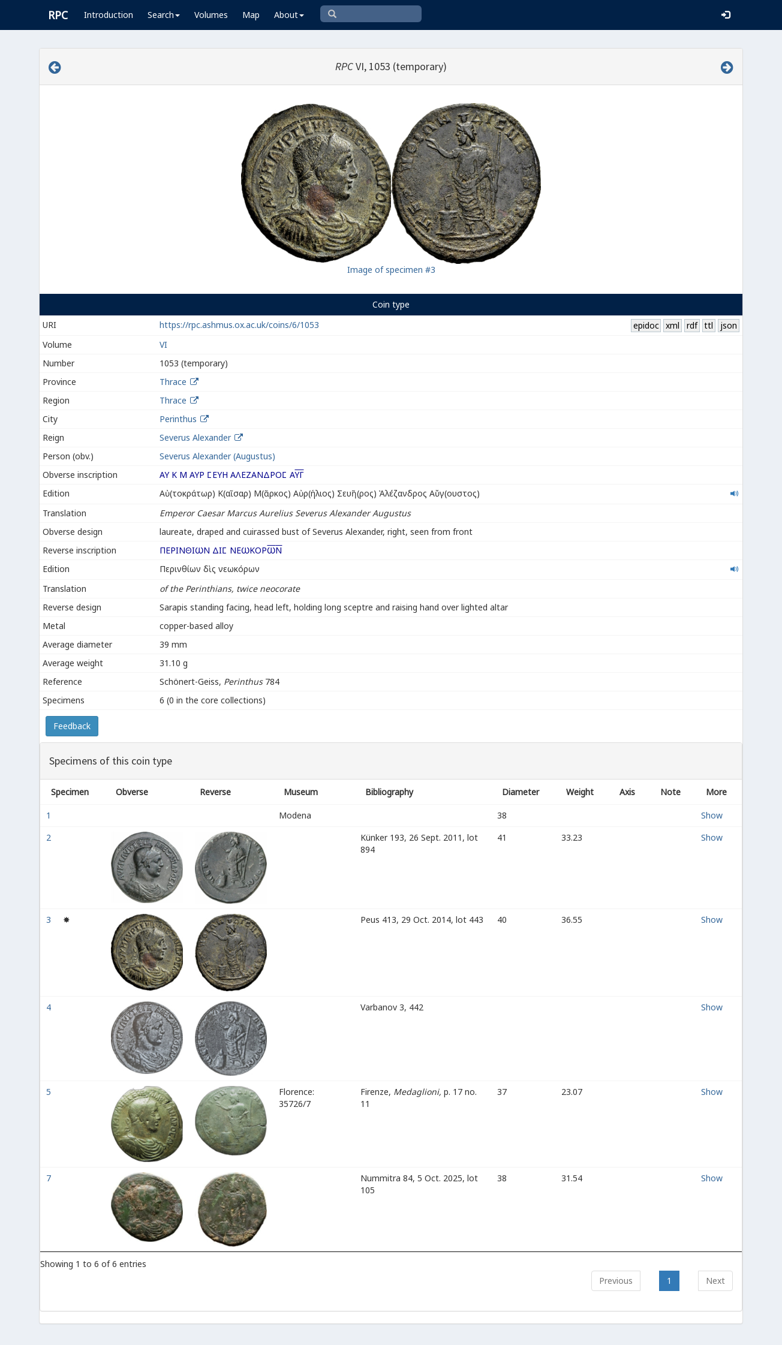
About (289, 14)
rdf (692, 325)
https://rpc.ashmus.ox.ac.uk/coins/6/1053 (239, 324)
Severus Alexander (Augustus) (217, 456)
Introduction (108, 14)
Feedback (72, 726)
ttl (708, 325)
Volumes (211, 14)
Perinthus (178, 419)
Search (164, 14)
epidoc (646, 325)
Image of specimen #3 (391, 269)
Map (251, 14)
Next (715, 1280)
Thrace (173, 381)
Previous (616, 1280)
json (728, 325)
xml (672, 325)
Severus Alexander (195, 437)
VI (163, 344)
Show (712, 815)
